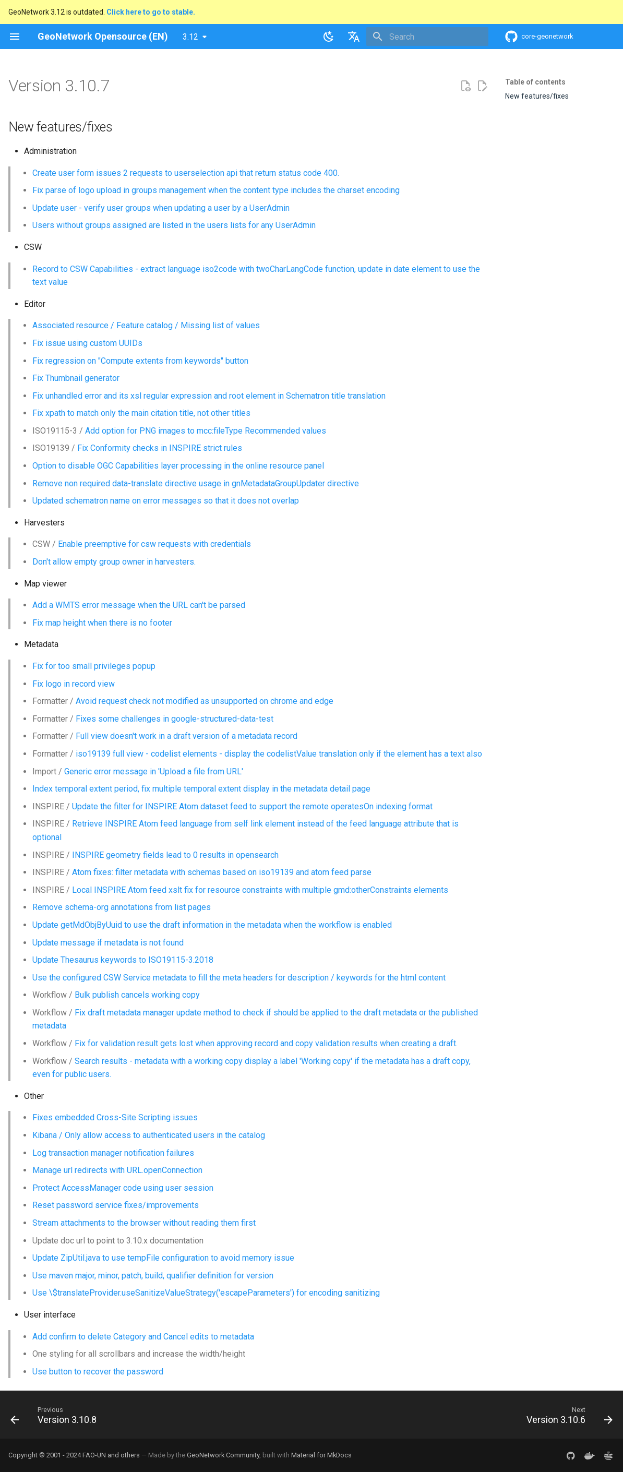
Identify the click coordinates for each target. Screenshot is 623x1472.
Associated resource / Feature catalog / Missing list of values (146, 325)
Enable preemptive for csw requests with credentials (154, 544)
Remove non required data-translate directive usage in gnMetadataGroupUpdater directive (195, 483)
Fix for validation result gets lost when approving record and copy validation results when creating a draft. (266, 1043)
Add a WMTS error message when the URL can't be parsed (138, 605)
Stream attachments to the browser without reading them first (144, 1223)
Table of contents (535, 82)
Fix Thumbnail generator (75, 378)
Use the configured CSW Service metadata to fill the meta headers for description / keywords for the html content (239, 978)
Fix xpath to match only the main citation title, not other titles (141, 413)
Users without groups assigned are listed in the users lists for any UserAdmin (174, 225)
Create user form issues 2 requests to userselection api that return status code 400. (185, 173)
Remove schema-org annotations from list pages (121, 907)
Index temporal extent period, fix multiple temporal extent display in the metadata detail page (201, 789)
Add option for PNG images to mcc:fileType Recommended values (205, 431)
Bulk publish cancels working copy (137, 995)
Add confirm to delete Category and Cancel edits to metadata (143, 1337)
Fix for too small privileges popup (93, 666)
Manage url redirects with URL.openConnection (117, 1170)
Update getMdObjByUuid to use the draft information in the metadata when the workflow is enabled (212, 925)
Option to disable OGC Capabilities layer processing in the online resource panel (178, 466)
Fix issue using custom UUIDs (87, 343)
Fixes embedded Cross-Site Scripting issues (115, 1117)
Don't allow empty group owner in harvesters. (114, 562)
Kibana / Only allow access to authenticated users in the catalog (148, 1135)
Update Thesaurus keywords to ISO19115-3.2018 (122, 960)
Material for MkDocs (321, 1455)
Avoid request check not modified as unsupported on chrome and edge (204, 701)
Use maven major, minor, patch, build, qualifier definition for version (152, 1275)
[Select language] (353, 36)
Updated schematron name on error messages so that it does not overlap (165, 501)
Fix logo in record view (73, 684)
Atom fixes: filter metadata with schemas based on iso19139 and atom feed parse (222, 872)
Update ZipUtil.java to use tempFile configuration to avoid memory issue (163, 1258)
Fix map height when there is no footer (102, 623)
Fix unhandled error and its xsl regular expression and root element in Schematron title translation (209, 396)
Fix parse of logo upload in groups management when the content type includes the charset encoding (216, 190)
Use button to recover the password (97, 1372)
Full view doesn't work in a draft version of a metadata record (186, 736)
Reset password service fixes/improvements (115, 1205)
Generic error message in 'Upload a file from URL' (153, 771)
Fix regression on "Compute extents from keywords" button (140, 361)
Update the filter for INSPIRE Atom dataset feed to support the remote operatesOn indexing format (252, 806)
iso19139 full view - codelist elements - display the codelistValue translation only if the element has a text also (279, 754)
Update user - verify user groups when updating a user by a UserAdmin (161, 208)
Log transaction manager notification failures (113, 1153)
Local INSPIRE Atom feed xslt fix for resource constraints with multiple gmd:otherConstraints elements (260, 890)
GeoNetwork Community (223, 1455)
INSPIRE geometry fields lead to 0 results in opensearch (175, 855)
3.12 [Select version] (190, 37)
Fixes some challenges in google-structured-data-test (174, 719)
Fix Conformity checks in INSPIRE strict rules (159, 448)
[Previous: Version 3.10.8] (56, 1417)
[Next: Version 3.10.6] (566, 1417)
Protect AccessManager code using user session (122, 1188)
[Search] (427, 36)
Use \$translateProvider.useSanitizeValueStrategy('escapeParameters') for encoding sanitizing (206, 1293)
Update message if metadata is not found (108, 943)
